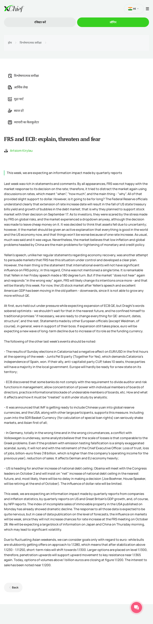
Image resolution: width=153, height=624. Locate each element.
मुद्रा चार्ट (16, 99)
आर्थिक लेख (18, 87)
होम (10, 42)
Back (15, 587)
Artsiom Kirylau (21, 150)
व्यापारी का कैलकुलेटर (23, 122)
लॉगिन (113, 22)
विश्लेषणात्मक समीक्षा (31, 42)
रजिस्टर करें (40, 22)
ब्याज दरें (16, 110)
